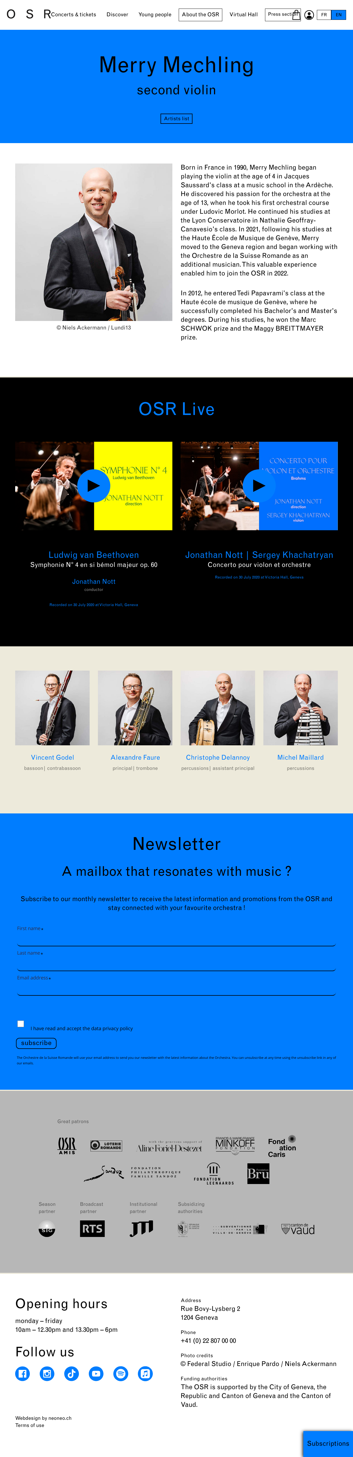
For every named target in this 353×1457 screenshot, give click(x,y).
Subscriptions (328, 1444)
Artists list (176, 119)
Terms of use (29, 1425)
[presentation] (58, 1010)
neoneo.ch (60, 1418)
